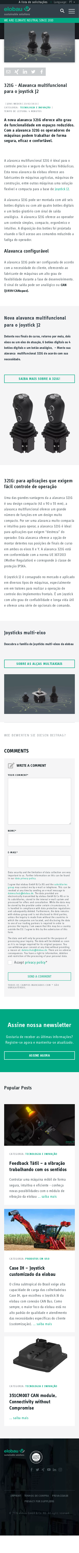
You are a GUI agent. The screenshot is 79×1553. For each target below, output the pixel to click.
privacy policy (35, 962)
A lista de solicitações (33, 2)
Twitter (38, 1470)
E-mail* (13, 852)
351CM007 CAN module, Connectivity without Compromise (33, 1401)
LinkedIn (55, 1470)
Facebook (32, 1470)
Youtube (49, 1470)
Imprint (16, 1495)
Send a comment (39, 976)
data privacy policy (25, 878)
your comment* (18, 775)
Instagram (61, 1470)
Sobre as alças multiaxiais (39, 664)
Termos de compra (36, 1495)
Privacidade (60, 1495)
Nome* (12, 830)
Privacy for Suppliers (39, 1501)
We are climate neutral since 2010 (28, 20)
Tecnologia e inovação (35, 107)
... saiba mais (47, 1196)
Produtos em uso (37, 1258)
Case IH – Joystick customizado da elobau (32, 1271)
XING (43, 1470)
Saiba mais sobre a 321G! (39, 379)
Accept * (30, 962)
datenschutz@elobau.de (20, 893)
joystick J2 (62, 189)
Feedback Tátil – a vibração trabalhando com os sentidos (38, 1166)
